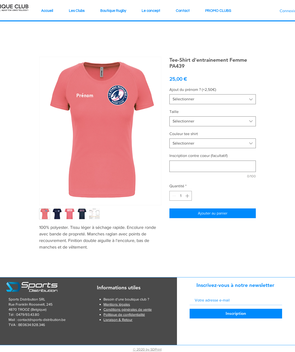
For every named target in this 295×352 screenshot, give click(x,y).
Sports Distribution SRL (27, 299)
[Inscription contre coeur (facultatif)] (213, 166)
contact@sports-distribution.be (41, 320)
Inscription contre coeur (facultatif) (198, 156)
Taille (174, 112)
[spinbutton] (180, 195)
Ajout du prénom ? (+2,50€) (192, 89)
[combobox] (212, 99)
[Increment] (187, 195)
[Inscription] (236, 313)
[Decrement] (173, 195)
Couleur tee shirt (183, 134)
